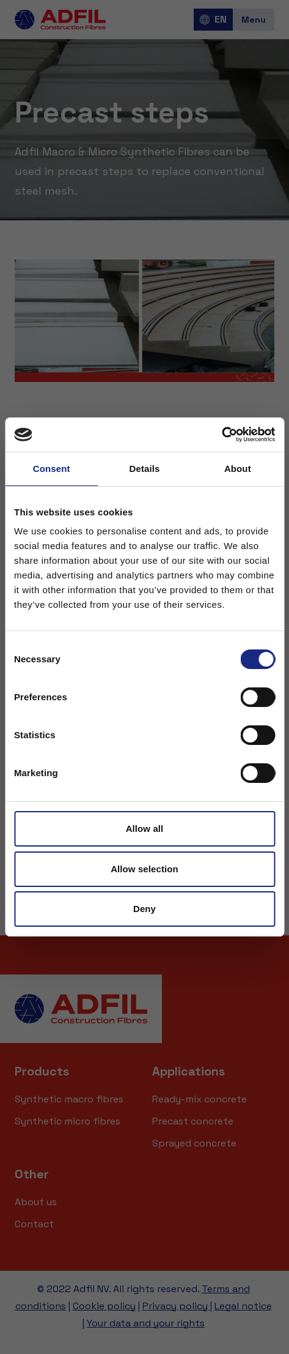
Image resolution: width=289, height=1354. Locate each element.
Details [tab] (145, 468)
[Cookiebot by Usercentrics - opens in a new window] (221, 435)
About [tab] (237, 468)
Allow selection (144, 869)
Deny (144, 908)
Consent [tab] (51, 468)
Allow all (145, 828)
